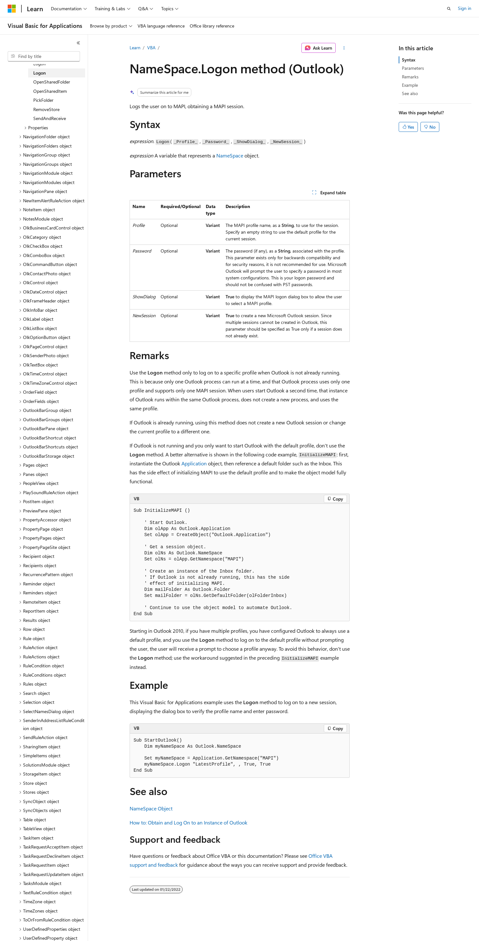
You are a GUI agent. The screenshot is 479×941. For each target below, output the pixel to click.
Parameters (413, 68)
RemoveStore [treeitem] (46, 109)
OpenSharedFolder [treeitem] (51, 82)
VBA (151, 47)
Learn (135, 47)
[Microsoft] (12, 8)
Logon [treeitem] (39, 73)
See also (410, 93)
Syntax (408, 60)
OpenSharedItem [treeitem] (50, 91)
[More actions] (343, 48)
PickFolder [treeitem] (43, 100)
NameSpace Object (151, 808)
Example (410, 85)
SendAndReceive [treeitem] (49, 118)
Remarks (410, 77)
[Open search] (449, 8)
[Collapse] (78, 43)
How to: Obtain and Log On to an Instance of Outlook (188, 822)
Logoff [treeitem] (39, 63)
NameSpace (229, 155)
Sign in (464, 8)
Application (194, 463)
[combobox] (44, 56)
